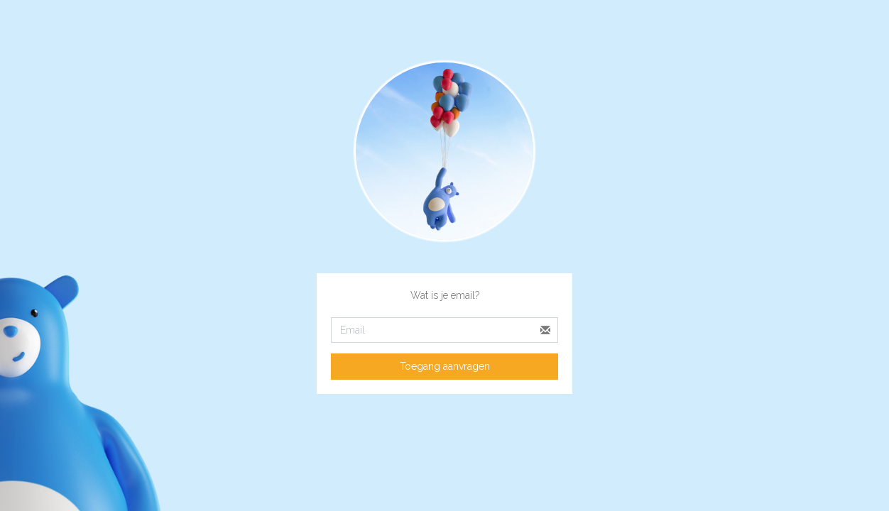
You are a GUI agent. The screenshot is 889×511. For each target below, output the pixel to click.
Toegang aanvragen (445, 366)
